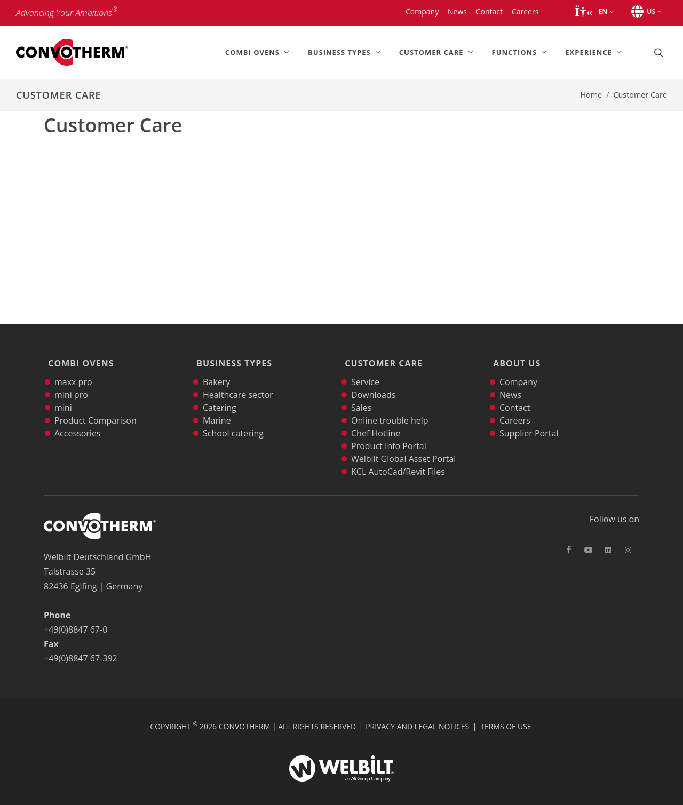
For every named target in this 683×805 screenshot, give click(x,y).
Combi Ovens (79, 357)
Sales (361, 394)
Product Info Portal (388, 433)
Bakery (216, 369)
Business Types (232, 357)
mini (63, 394)
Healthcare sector (238, 382)
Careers (514, 407)
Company (518, 369)
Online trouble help (389, 407)
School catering (233, 420)
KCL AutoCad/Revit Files (398, 459)
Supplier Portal (528, 420)
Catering (219, 394)
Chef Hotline (375, 420)
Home (591, 95)
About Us (514, 357)
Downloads (373, 382)
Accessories (77, 420)
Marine (217, 407)
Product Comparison (95, 407)
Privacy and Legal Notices (417, 713)
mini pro (71, 382)
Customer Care (381, 357)
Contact (514, 394)
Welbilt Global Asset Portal (403, 446)
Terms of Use (505, 713)
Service (365, 369)
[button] (594, 11)
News (510, 382)
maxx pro (73, 369)
